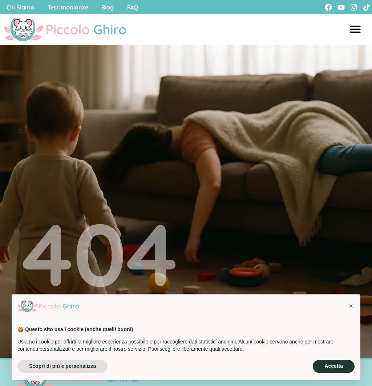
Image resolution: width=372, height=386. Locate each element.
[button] (351, 306)
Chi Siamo (21, 7)
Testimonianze (69, 7)
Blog (111, 7)
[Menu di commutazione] (355, 29)
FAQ (137, 7)
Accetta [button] (333, 366)
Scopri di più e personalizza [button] (62, 366)
